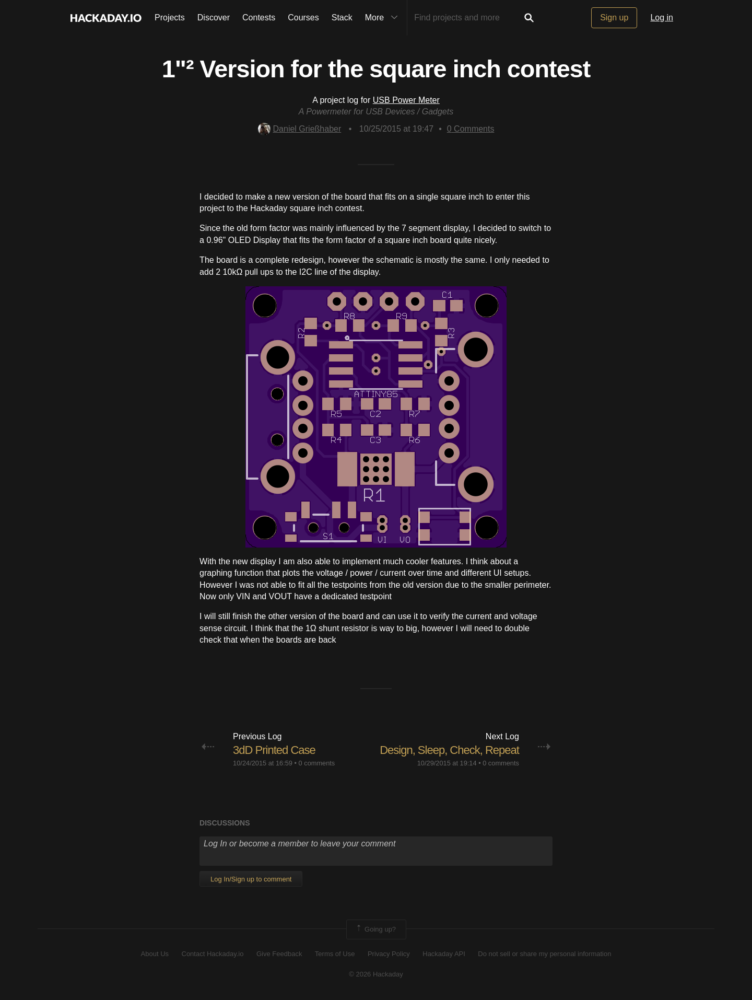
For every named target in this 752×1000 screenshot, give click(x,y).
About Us (155, 954)
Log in (661, 17)
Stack (342, 17)
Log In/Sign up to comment (250, 879)
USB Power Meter (406, 100)
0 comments (317, 763)
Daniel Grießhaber (300, 128)
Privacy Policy (389, 954)
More (384, 17)
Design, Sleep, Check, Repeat (449, 750)
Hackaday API (443, 954)
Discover (213, 17)
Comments (471, 128)
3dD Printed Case (274, 750)
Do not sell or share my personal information (544, 954)
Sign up (614, 17)
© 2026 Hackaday (376, 974)
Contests (258, 17)
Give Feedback (279, 954)
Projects (170, 17)
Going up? (375, 929)
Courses (303, 17)
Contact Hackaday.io (213, 954)
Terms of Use (335, 954)
